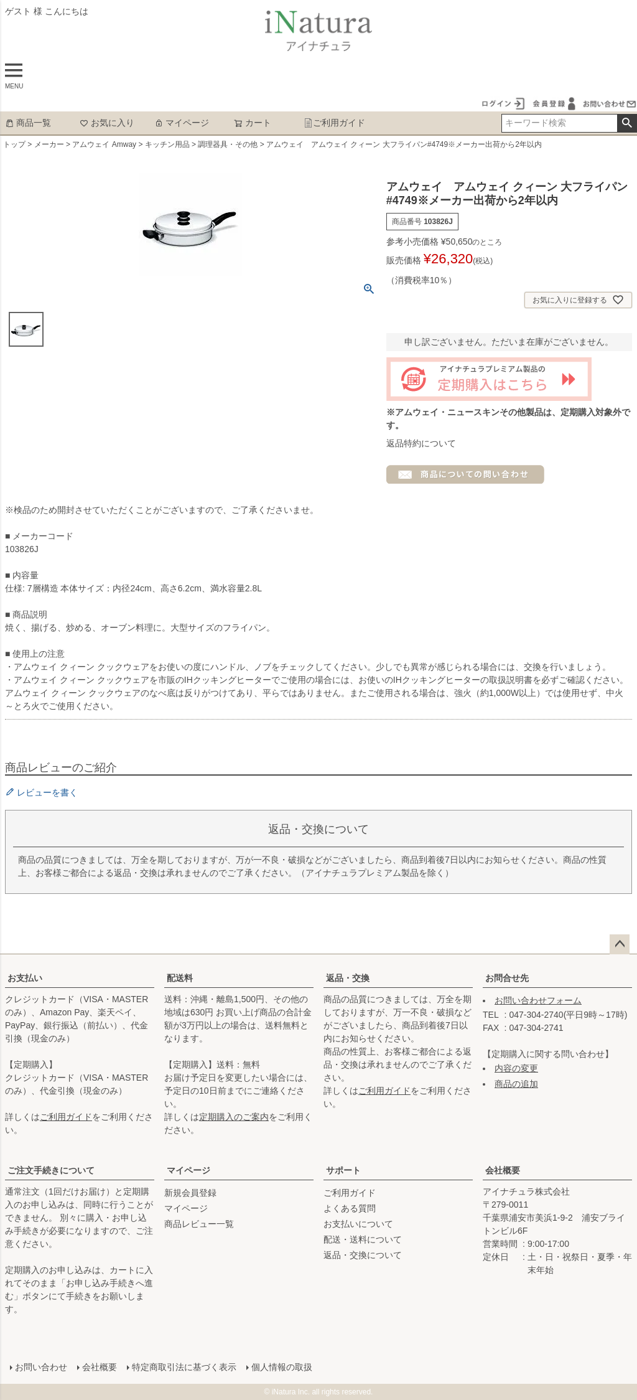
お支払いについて (358, 1224)
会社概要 (502, 1170)
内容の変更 (516, 1068)
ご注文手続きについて (51, 1170)
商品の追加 (516, 1084)
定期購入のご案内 (234, 1117)
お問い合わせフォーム (538, 1000)
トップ (14, 144)
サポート (343, 1170)
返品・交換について (362, 1255)
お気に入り (107, 123)
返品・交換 (348, 978)
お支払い (24, 978)
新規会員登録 (190, 1193)
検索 (626, 123)
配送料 (180, 978)
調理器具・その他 (228, 144)
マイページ (181, 123)
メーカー (49, 144)
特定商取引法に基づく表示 (184, 1367)
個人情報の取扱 (281, 1367)
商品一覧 (28, 123)
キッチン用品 (167, 144)
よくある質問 (349, 1208)
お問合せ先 (507, 978)
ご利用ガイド (334, 123)
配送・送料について (362, 1239)
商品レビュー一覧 (199, 1224)
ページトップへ (620, 944)
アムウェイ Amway (104, 144)
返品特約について (421, 443)
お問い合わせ (41, 1367)
